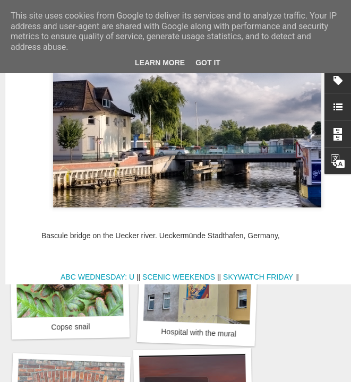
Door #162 (71, 188)
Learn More (160, 62)
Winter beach (196, 189)
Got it (207, 62)
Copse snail (70, 326)
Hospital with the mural (198, 332)
